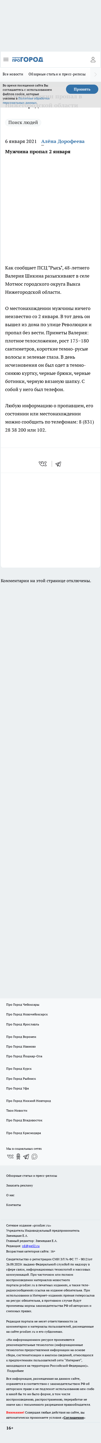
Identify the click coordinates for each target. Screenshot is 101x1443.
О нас (10, 1195)
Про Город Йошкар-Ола (24, 1056)
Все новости (13, 74)
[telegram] (60, 464)
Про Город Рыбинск (21, 1079)
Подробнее (15, 1371)
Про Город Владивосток (24, 1120)
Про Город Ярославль (22, 1024)
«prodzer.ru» (41, 1225)
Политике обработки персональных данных (26, 100)
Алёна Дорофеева (63, 141)
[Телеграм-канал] (26, 1156)
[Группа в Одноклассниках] (18, 1156)
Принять (82, 89)
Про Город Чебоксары (22, 1004)
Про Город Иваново (21, 1046)
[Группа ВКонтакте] (10, 1156)
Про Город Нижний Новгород (28, 1101)
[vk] (43, 464)
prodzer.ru (27, 1285)
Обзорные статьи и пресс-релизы (57, 74)
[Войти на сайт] (93, 59)
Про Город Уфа (17, 1088)
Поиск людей (23, 122)
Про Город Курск (19, 1069)
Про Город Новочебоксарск (27, 1014)
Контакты (13, 1205)
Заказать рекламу (19, 1185)
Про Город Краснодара (23, 1133)
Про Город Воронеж (21, 1037)
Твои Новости (16, 1110)
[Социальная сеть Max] (34, 1156)
